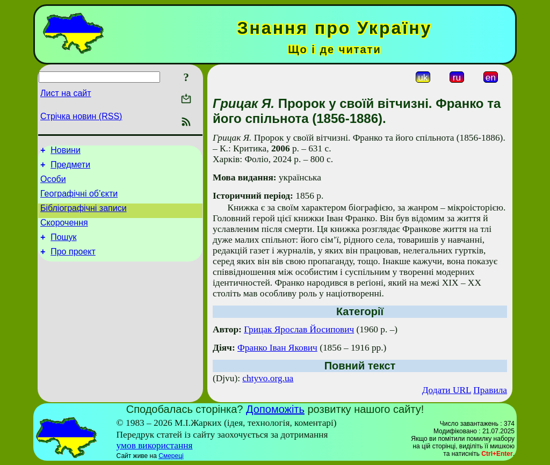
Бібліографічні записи (83, 216)
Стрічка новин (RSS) (81, 116)
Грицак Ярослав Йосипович (299, 329)
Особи (53, 183)
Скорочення (64, 232)
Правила (490, 390)
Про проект (73, 264)
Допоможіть (275, 409)
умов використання (155, 445)
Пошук (63, 248)
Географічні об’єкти (79, 200)
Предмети (70, 167)
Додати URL (446, 390)
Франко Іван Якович (277, 348)
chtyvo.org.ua (267, 378)
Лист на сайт (65, 93)
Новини (65, 151)
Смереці (170, 456)
